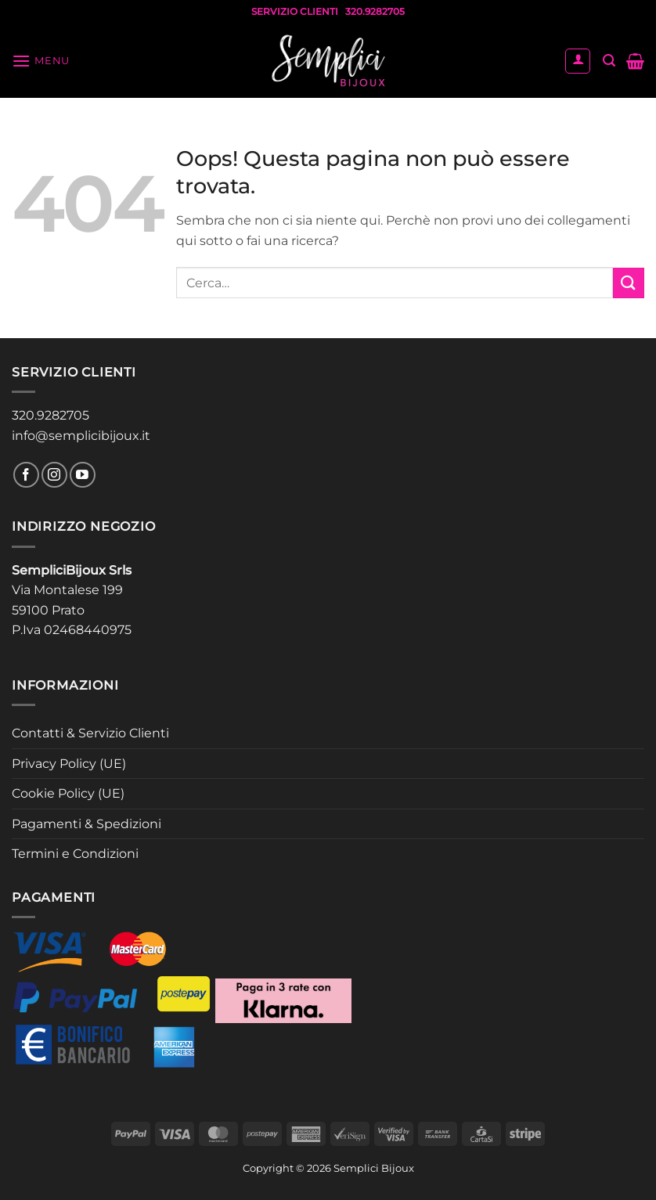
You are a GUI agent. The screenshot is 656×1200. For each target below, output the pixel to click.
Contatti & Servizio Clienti (90, 733)
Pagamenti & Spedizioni (86, 823)
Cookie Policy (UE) (68, 793)
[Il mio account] (577, 61)
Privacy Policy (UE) (69, 763)
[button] (41, 60)
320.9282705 (50, 415)
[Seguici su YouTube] (83, 475)
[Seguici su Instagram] (54, 475)
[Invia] (628, 283)
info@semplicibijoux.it (81, 435)
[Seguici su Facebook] (26, 475)
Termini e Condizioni (75, 853)
